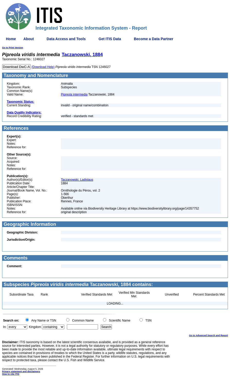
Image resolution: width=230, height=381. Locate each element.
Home (11, 39)
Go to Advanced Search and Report (208, 335)
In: (4, 327)
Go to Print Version (12, 47)
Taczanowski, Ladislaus (77, 179)
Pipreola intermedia (74, 94)
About (28, 39)
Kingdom (35, 327)
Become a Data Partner (153, 39)
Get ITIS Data (110, 39)
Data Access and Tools (66, 39)
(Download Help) (43, 67)
